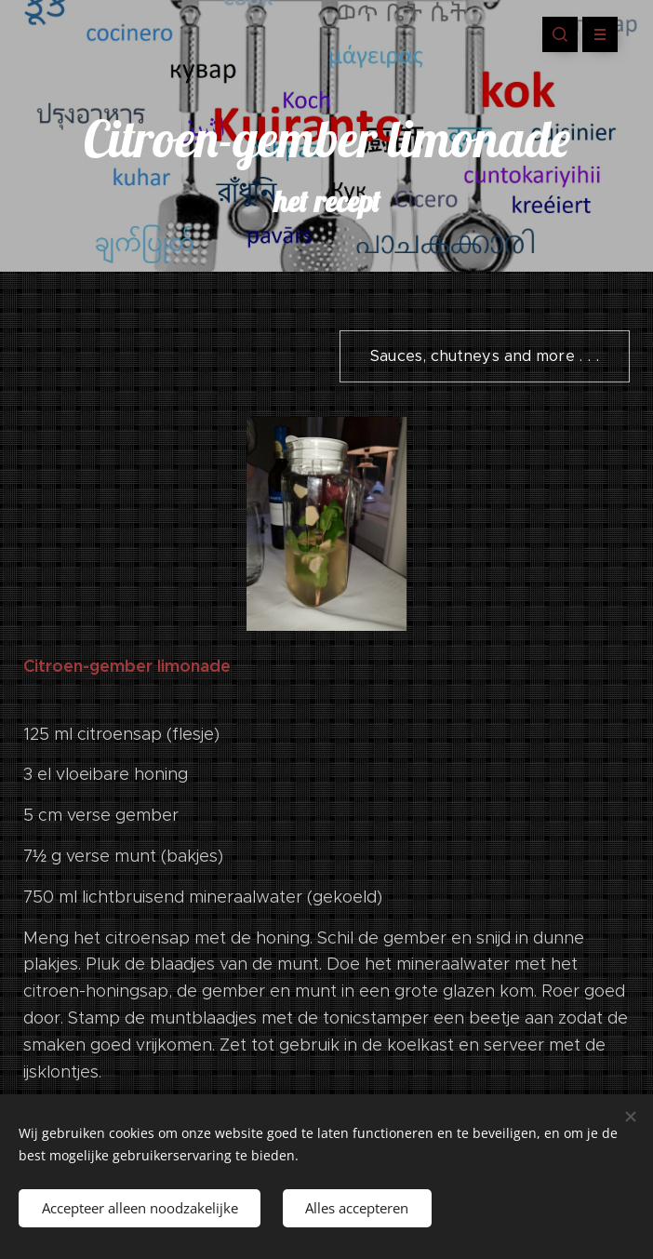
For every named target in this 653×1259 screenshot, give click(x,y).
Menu (594, 34)
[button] (560, 34)
